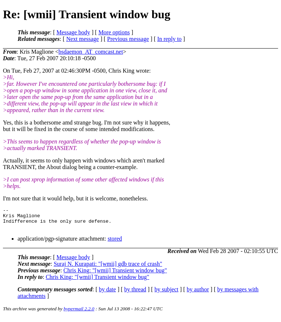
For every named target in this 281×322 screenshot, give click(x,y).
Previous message (128, 39)
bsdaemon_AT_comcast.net (91, 52)
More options (114, 32)
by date (107, 294)
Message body (73, 32)
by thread (135, 294)
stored (115, 243)
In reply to (169, 39)
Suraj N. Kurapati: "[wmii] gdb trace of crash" (108, 268)
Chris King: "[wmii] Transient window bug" (115, 275)
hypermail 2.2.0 (79, 313)
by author (198, 294)
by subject (166, 294)
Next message (82, 39)
